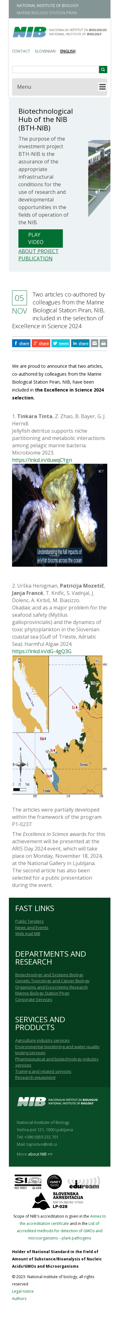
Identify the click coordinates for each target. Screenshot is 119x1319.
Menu (24, 86)
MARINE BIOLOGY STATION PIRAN (47, 13)
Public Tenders (29, 921)
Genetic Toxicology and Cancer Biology (52, 981)
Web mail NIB (27, 933)
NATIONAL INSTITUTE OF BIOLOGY (48, 5)
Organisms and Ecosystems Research (51, 987)
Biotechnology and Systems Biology (49, 975)
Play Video (35, 238)
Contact (21, 51)
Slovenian (45, 51)
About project (38, 251)
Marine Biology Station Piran (42, 993)
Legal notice (23, 1291)
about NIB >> (40, 1154)
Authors (19, 1298)
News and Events (32, 927)
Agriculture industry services (42, 1040)
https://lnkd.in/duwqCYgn (42, 459)
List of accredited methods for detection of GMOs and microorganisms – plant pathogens (59, 1231)
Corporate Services (33, 999)
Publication (35, 258)
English (68, 51)
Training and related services (43, 1071)
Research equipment (35, 1077)
